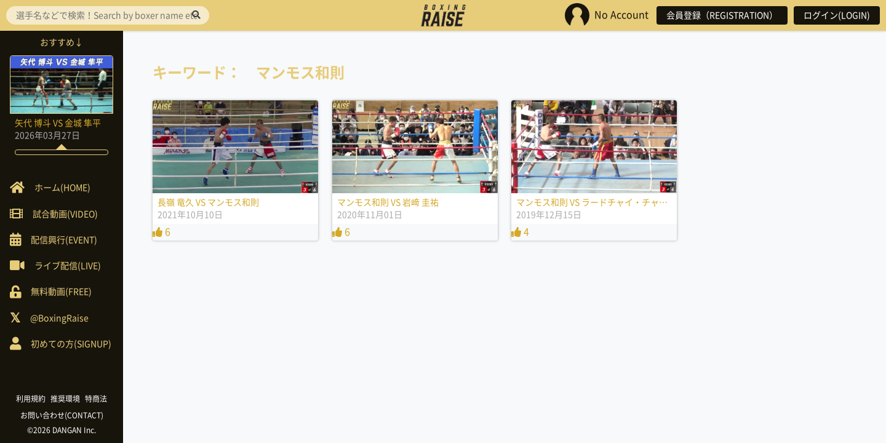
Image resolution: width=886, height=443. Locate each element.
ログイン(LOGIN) (837, 15)
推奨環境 (65, 398)
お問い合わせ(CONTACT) (61, 415)
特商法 (96, 398)
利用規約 (31, 398)
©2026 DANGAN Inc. (61, 430)
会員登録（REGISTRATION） (722, 15)
